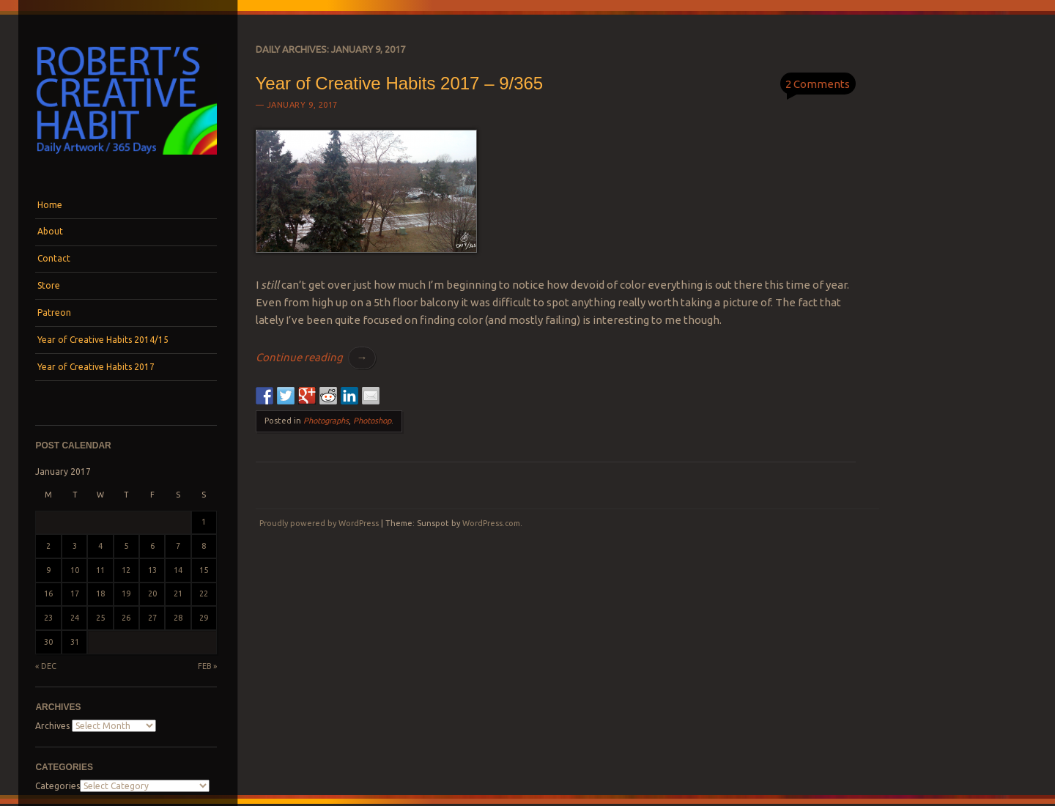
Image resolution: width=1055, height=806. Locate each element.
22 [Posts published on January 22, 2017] (203, 593)
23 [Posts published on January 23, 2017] (48, 617)
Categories (57, 786)
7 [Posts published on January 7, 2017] (178, 545)
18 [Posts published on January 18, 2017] (100, 593)
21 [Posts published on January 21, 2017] (178, 593)
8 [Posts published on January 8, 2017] (203, 545)
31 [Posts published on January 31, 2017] (74, 641)
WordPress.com (491, 523)
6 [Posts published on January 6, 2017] (152, 545)
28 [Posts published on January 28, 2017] (178, 617)
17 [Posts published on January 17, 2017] (74, 593)
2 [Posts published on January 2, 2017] (48, 545)
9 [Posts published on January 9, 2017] (48, 570)
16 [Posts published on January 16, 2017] (48, 593)
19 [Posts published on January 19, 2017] (126, 593)
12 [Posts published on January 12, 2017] (126, 570)
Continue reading (316, 357)
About (50, 231)
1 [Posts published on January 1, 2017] (203, 521)
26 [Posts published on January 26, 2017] (126, 617)
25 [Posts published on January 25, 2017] (100, 617)
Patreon (54, 312)
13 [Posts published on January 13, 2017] (152, 570)
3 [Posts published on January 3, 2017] (75, 545)
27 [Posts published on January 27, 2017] (152, 617)
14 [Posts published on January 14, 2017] (178, 570)
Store (48, 285)
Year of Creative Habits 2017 (96, 366)
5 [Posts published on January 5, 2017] (126, 545)
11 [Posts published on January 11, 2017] (100, 570)
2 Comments (817, 84)
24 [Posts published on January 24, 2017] (74, 617)
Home (49, 205)
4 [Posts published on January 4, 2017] (100, 545)
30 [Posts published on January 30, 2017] (48, 641)
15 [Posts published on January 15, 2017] (203, 570)
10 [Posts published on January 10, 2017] (74, 570)
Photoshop (372, 420)
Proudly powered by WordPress (319, 523)
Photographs (326, 420)
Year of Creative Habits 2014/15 (103, 339)
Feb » (207, 666)
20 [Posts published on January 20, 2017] (152, 593)
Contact (53, 258)
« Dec (45, 666)
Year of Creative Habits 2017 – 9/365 (400, 83)
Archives (52, 726)
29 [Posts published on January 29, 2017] (203, 617)
